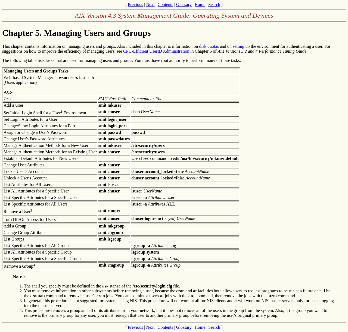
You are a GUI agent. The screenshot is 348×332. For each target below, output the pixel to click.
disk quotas (209, 46)
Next (150, 4)
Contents (165, 4)
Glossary (184, 4)
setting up (241, 46)
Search (214, 4)
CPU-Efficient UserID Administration (156, 51)
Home (200, 4)
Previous (135, 4)
